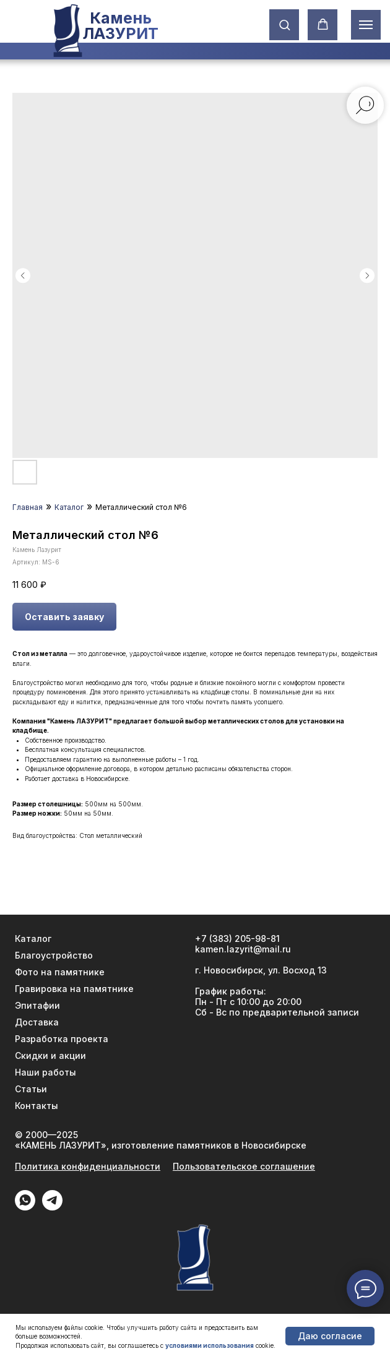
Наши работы (45, 1072)
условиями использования (209, 1345)
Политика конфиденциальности (87, 1166)
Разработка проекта (61, 1038)
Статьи (31, 1089)
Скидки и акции (50, 1055)
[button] (284, 24)
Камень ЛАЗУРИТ (120, 26)
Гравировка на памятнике (74, 988)
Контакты (36, 1105)
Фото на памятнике (60, 972)
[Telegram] (52, 1207)
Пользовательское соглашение (244, 1166)
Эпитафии (37, 1005)
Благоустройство (54, 955)
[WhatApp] (25, 1207)
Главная (27, 507)
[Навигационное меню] (366, 24)
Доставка (37, 1022)
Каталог (69, 507)
